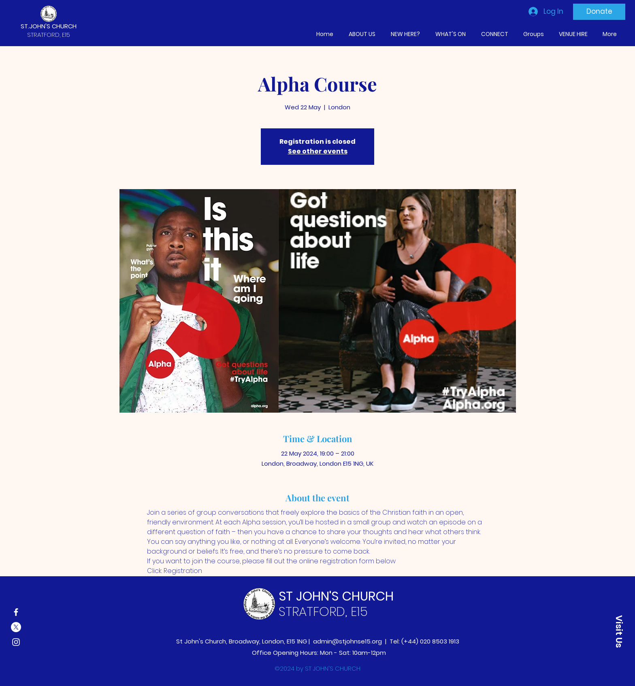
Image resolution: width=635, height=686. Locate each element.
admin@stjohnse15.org (347, 641)
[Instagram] (16, 642)
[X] (16, 627)
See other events (317, 151)
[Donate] (599, 12)
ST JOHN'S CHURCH (336, 596)
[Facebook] (16, 612)
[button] (619, 631)
